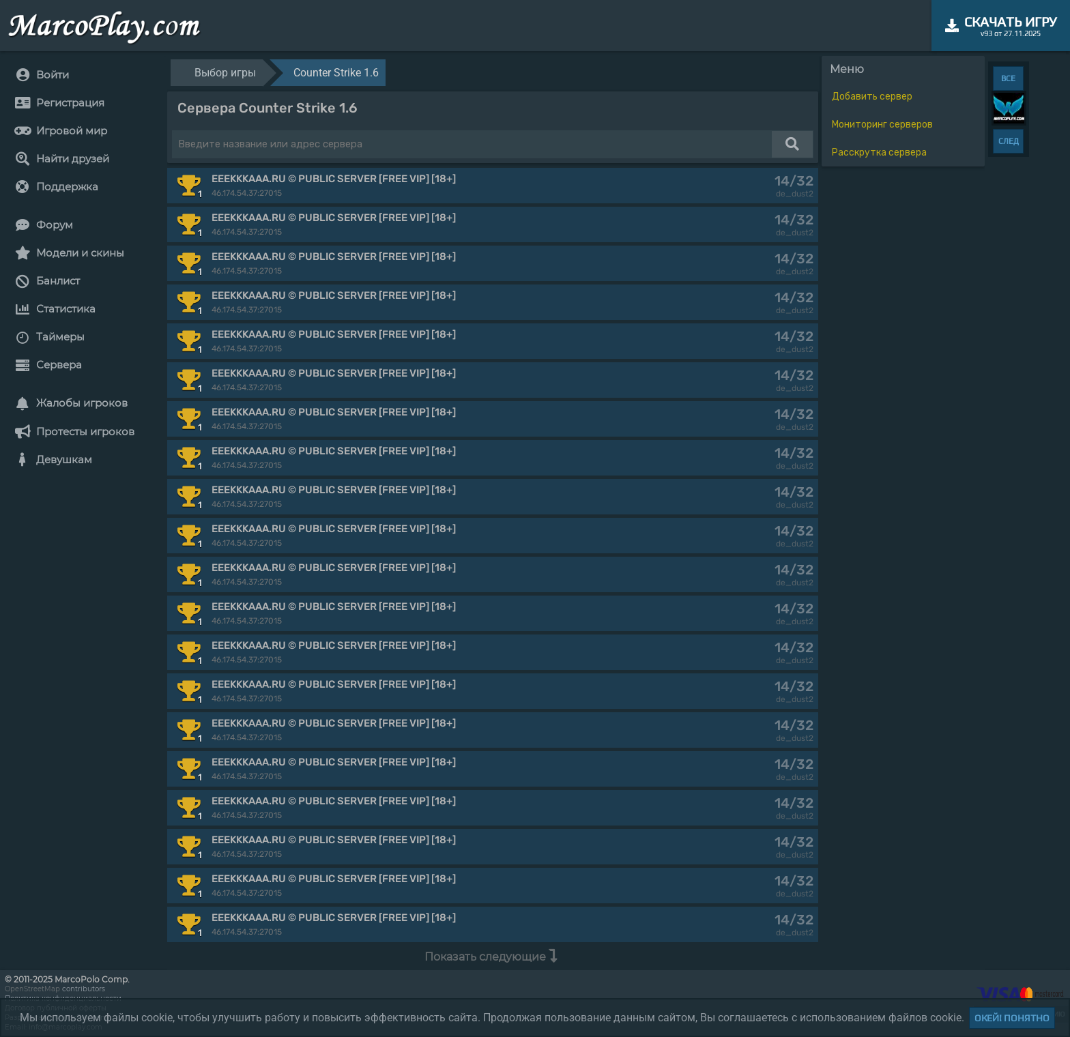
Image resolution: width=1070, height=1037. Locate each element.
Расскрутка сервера (879, 152)
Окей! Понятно (1012, 1017)
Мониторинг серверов (882, 124)
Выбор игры (225, 72)
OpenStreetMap (32, 988)
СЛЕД (1008, 141)
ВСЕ (1008, 78)
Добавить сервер (872, 96)
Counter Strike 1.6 (336, 72)
